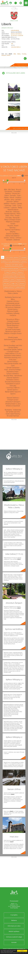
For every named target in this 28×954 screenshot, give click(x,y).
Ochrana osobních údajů (14, 937)
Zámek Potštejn (12, 362)
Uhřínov (8, 55)
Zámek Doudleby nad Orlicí (13, 345)
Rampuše (3, 55)
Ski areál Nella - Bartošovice (13, 376)
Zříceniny (20, 272)
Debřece (8, 193)
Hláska (18, 54)
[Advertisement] (14, 148)
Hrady (7, 272)
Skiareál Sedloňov (13, 378)
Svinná (12, 238)
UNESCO (4, 261)
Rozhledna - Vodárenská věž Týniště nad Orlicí (13, 411)
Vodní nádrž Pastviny (13, 414)
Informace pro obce (14, 926)
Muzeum (22, 283)
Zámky (13, 272)
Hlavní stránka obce (22, 65)
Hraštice (18, 197)
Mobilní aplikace (14, 931)
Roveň (16, 226)
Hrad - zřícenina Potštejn (12, 370)
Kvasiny (13, 204)
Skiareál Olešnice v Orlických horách (13, 399)
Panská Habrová (9, 214)
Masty (20, 208)
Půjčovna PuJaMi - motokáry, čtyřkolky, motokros (13, 313)
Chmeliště (17, 191)
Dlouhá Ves (16, 193)
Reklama (14, 920)
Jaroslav (18, 199)
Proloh (17, 216)
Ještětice (6, 204)
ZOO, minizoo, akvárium (12, 257)
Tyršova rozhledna (12, 374)
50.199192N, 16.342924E (17, 35)
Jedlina (16, 202)
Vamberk (9, 240)
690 (12, 43)
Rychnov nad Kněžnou (16, 33)
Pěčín (18, 214)
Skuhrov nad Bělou (12, 234)
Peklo (7, 216)
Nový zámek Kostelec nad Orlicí (12, 365)
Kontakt (14, 942)
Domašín (13, 195)
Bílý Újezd (11, 189)
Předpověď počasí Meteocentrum (15, 948)
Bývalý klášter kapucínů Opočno (13, 393)
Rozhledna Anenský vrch (12, 358)
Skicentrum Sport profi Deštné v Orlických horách (13, 332)
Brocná (18, 189)
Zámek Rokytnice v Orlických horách (13, 326)
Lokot (14, 206)
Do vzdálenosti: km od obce (10, 175)
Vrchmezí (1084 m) (13, 388)
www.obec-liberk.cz (15, 47)
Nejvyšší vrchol (20, 279)
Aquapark (23, 257)
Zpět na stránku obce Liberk (20, 128)
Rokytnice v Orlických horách (13, 223)
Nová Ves (9, 212)
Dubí (18, 195)
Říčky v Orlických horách (12, 220)
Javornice (10, 202)
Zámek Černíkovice (13, 323)
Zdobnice (17, 240)
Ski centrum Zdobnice (13, 307)
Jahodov (7, 199)
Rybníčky (12, 228)
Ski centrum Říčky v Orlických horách (12, 320)
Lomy (19, 206)
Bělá (15, 54)
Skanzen (24, 261)
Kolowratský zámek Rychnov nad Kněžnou (13, 304)
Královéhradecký (15, 30)
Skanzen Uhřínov (13, 301)
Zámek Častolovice (13, 368)
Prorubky (24, 54)
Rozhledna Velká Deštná (12, 356)
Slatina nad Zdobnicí (12, 236)
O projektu (14, 915)
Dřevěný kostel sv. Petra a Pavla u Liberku (13, 292)
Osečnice (16, 212)
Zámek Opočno (12, 390)
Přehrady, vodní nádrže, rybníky (14, 265)
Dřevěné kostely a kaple (10, 276)
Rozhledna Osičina (12, 380)
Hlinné (12, 197)
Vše (3, 257)
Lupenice (14, 208)
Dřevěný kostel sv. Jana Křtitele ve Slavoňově (13, 405)
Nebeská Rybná (13, 210)
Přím (12, 216)
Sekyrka (12, 232)
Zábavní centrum (8, 287)
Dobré (6, 195)
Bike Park (6, 283)
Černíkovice (8, 191)
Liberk (6, 24)
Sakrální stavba (20, 287)
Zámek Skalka (13, 347)
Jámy (12, 199)
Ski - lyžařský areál (14, 261)
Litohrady (8, 206)
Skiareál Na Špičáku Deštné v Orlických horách (13, 350)
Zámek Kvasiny (12, 309)
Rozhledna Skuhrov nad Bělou (13, 298)
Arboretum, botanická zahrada (10, 268)
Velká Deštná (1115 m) (12, 353)
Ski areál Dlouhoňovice (12, 382)
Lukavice (6, 208)
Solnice (6, 238)
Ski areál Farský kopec (13, 329)
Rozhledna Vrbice (12, 372)
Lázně (12, 279)
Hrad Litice (12, 360)
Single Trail (14, 283)
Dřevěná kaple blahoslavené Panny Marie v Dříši (13, 339)
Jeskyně (6, 279)
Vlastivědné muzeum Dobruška (13, 385)
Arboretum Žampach (13, 402)
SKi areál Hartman (13, 416)
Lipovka (19, 204)
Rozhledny (23, 268)
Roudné (10, 226)
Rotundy (21, 276)
